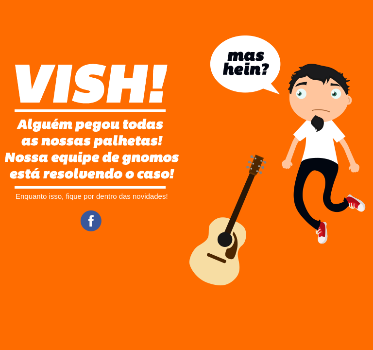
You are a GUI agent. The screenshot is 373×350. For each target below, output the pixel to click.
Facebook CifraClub (91, 220)
